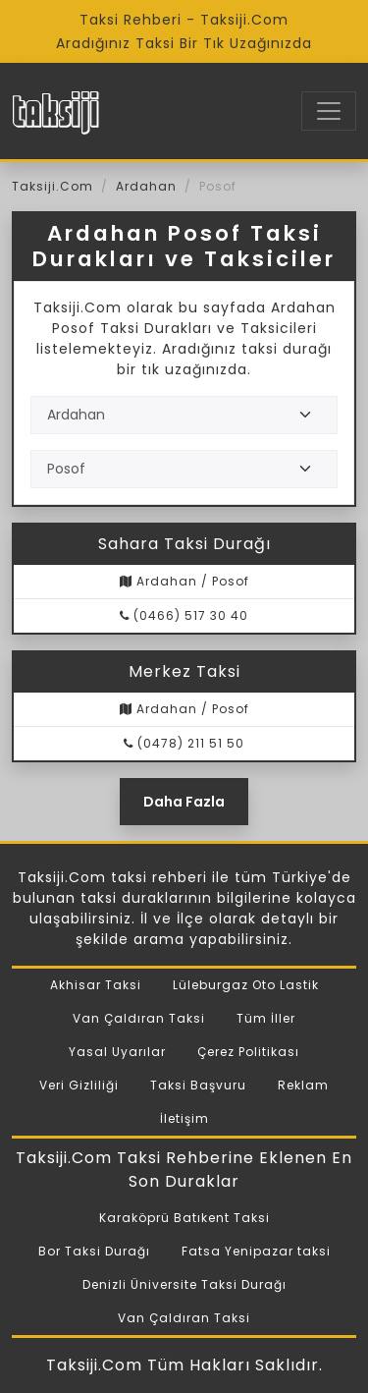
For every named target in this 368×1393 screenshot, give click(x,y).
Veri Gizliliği (79, 1085)
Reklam (303, 1085)
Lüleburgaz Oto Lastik (246, 984)
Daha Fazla (184, 801)
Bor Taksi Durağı (94, 1251)
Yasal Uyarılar (117, 1051)
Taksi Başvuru (198, 1085)
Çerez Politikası (248, 1051)
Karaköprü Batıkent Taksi (184, 1217)
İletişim (184, 1118)
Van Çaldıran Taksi (139, 1018)
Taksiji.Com (52, 186)
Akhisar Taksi (95, 984)
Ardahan (146, 186)
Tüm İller (266, 1018)
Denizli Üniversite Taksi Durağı (184, 1284)
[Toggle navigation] (328, 111)
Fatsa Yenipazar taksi (256, 1251)
